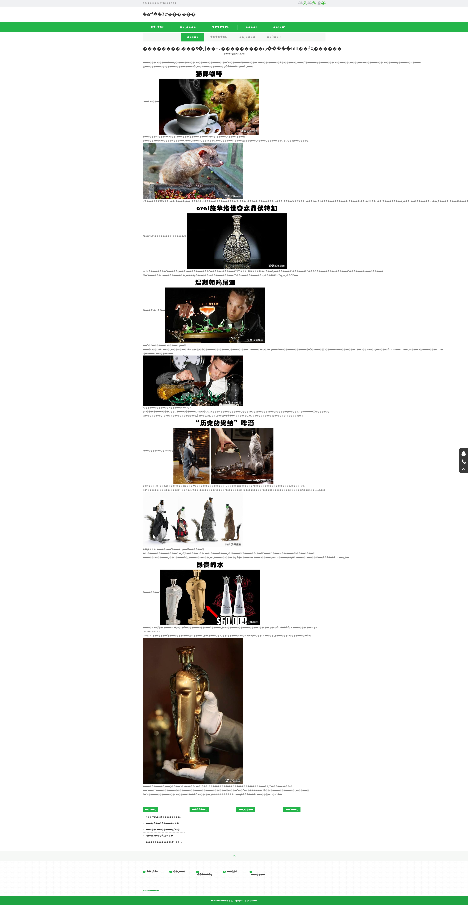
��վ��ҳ (157, 27)
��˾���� (188, 27)
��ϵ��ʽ (279, 27)
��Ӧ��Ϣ (274, 37)
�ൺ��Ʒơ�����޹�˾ (170, 14)
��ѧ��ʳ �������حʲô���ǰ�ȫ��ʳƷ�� (165, 829)
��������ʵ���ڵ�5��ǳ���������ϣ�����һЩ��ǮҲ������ (165, 842)
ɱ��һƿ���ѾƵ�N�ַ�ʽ (159, 835)
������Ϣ (220, 27)
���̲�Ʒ (251, 27)
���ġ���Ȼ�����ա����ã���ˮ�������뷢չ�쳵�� (165, 823)
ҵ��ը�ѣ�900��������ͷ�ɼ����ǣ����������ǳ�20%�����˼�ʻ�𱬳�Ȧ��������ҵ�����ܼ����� (165, 817)
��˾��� (177, 871)
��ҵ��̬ (193, 37)
